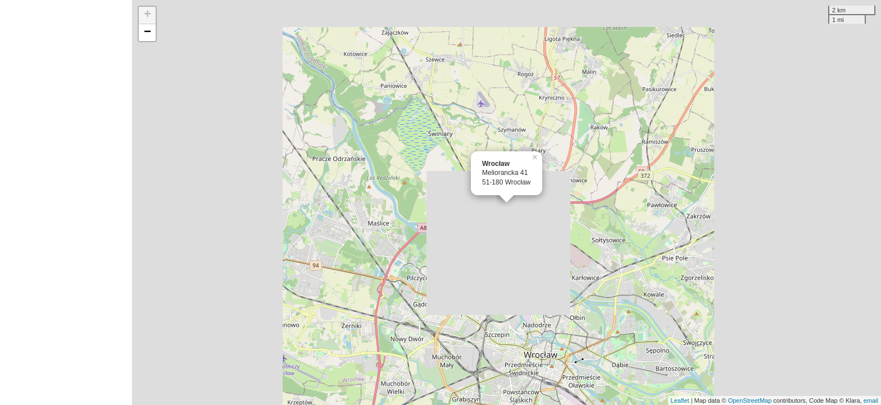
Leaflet (680, 400)
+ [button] (147, 15)
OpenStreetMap (750, 400)
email (871, 400)
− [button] (147, 32)
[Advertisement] (66, 202)
